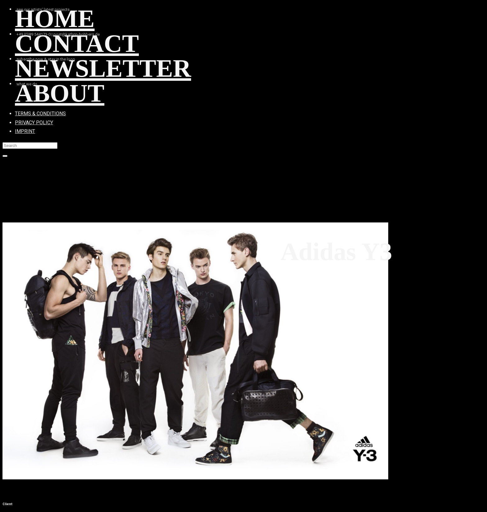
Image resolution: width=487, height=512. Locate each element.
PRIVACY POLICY (34, 123)
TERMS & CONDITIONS (40, 114)
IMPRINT (25, 131)
